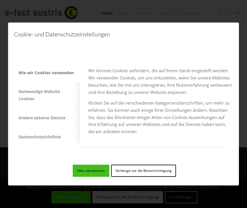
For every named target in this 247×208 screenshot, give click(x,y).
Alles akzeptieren (91, 170)
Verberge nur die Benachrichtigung (143, 170)
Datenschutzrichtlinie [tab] (39, 137)
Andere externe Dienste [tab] (42, 117)
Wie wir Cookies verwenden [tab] (46, 72)
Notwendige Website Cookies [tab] (39, 95)
